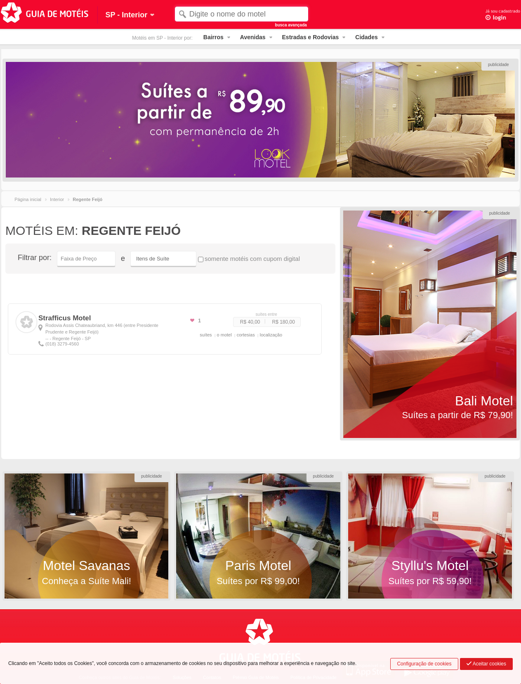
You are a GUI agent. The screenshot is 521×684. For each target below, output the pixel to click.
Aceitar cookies (486, 664)
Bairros (213, 37)
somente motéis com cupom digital (249, 258)
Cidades (366, 37)
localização (271, 334)
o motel (224, 334)
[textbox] (241, 14)
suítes (206, 334)
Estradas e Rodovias (310, 37)
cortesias (246, 334)
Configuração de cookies (424, 664)
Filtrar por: (35, 257)
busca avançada (291, 25)
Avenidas (253, 37)
